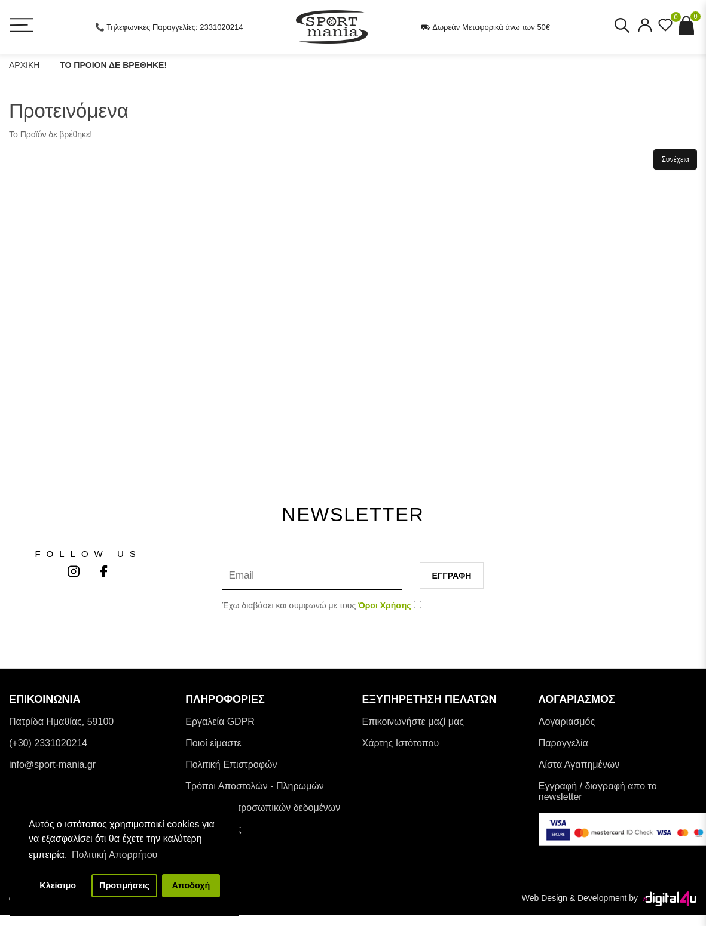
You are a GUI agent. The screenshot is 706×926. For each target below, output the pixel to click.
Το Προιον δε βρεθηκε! (113, 65)
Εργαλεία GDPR (220, 721)
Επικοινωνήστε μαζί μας (413, 721)
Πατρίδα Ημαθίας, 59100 (61, 721)
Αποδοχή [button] (191, 885)
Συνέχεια (675, 159)
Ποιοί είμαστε (213, 743)
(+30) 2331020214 (48, 743)
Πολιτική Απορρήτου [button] (114, 855)
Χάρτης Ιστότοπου (400, 743)
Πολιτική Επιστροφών (231, 764)
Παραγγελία (563, 743)
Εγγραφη (452, 575)
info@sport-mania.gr (52, 764)
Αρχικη (24, 65)
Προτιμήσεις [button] (124, 885)
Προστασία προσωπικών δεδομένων (262, 807)
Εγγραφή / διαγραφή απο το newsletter (598, 791)
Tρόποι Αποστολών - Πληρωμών (254, 786)
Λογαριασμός (567, 721)
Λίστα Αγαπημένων (579, 764)
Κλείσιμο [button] (57, 885)
